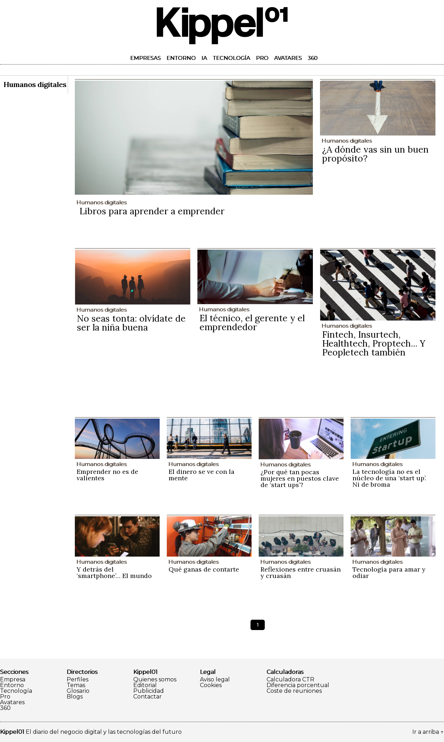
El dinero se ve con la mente (201, 474)
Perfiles (77, 679)
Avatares (288, 58)
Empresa (12, 679)
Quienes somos (154, 679)
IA (204, 58)
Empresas (145, 58)
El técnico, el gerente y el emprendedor (252, 322)
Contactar (147, 697)
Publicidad (148, 691)
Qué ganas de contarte (204, 569)
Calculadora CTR (290, 679)
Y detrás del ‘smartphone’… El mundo (114, 572)
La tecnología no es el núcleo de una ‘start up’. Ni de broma (389, 477)
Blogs (75, 697)
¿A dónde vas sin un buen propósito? (375, 154)
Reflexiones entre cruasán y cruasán (300, 572)
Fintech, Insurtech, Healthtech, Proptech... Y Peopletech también (373, 343)
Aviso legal (215, 679)
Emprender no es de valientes (107, 474)
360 (312, 58)
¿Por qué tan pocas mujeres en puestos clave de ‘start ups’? (299, 478)
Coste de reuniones (294, 691)
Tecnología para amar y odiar (388, 572)
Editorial (145, 685)
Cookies (211, 685)
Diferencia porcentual (298, 685)
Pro (262, 58)
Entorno (181, 58)
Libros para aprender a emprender (151, 211)
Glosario (78, 691)
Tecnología (231, 58)
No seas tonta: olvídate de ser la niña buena (131, 323)
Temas (76, 685)
